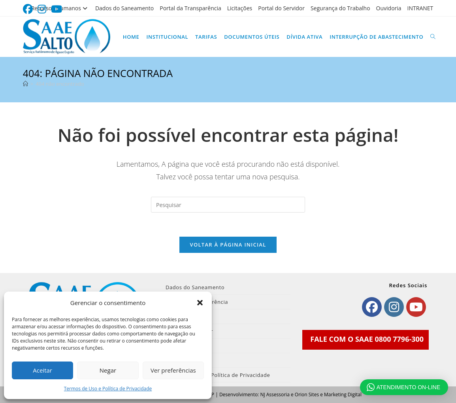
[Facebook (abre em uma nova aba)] (29, 9)
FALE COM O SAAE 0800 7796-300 (367, 339)
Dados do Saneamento (124, 8)
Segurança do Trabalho (340, 8)
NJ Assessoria (274, 394)
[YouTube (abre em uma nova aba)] (56, 9)
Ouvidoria (388, 8)
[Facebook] (372, 307)
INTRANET (420, 8)
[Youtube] (416, 307)
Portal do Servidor (281, 8)
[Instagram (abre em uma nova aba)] (42, 9)
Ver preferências (173, 370)
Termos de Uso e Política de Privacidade (108, 388)
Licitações (239, 8)
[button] (200, 303)
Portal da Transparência (190, 8)
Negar (108, 370)
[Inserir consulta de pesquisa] (228, 205)
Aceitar (42, 370)
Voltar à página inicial (228, 244)
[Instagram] (394, 307)
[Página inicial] (25, 83)
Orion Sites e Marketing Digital (328, 394)
